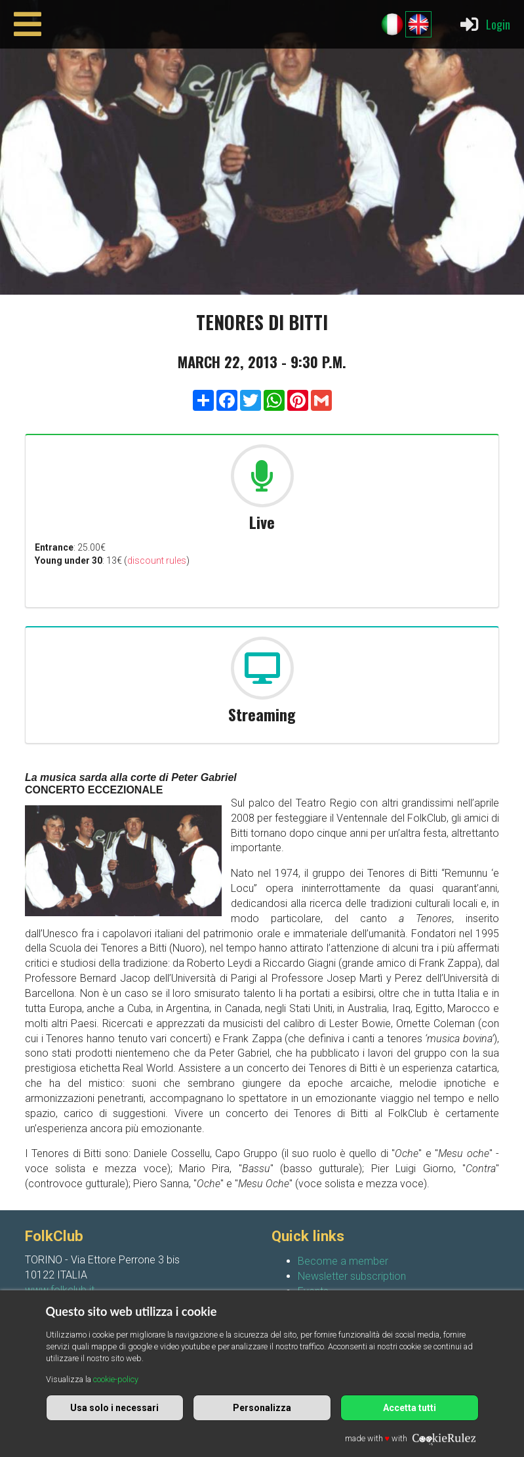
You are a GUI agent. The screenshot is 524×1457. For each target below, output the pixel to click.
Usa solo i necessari (114, 1408)
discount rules (156, 560)
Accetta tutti (409, 1408)
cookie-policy (115, 1379)
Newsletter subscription (352, 1276)
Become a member (343, 1261)
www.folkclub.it (59, 1290)
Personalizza (262, 1408)
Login (484, 24)
